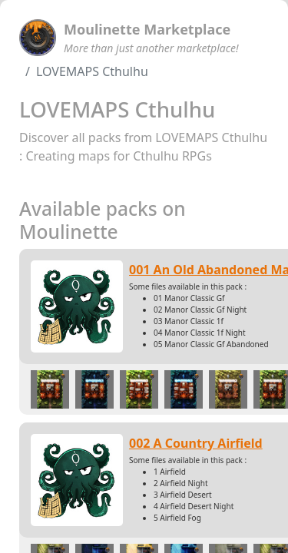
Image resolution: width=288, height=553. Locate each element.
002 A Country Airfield (196, 443)
